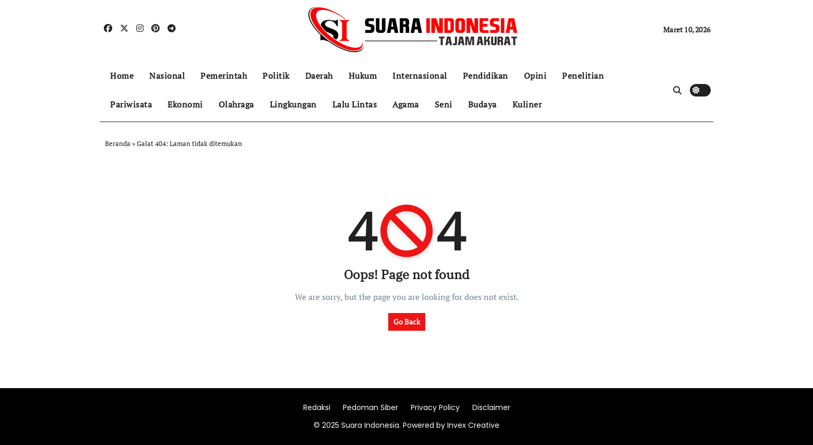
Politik (276, 75)
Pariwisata (131, 104)
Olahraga (236, 104)
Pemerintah (223, 75)
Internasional (419, 75)
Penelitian (583, 75)
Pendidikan (485, 75)
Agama (405, 104)
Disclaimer (491, 407)
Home (122, 75)
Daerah (319, 75)
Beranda (117, 143)
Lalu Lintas (354, 104)
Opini (535, 75)
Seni (443, 104)
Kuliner (527, 104)
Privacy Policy (435, 407)
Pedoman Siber (370, 407)
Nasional (167, 75)
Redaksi (316, 407)
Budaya (482, 104)
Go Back (406, 322)
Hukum (363, 75)
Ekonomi (185, 104)
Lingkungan (293, 104)
